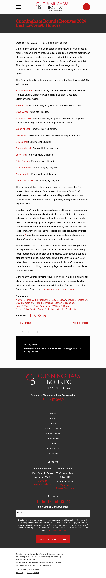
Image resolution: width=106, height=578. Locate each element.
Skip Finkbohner (24, 90)
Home (53, 418)
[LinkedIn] (43, 501)
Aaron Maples (23, 174)
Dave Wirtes (22, 112)
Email (19, 512)
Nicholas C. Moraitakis (67, 309)
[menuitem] (19, 572)
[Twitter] (68, 501)
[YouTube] (62, 501)
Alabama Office (53, 428)
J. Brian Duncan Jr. (41, 306)
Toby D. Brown (58, 300)
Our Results (53, 438)
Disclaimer (53, 453)
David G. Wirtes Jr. (77, 300)
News (19, 300)
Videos (53, 443)
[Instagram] (49, 501)
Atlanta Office (53, 433)
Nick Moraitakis (23, 167)
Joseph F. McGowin (26, 309)
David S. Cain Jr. (24, 303)
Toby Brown (22, 105)
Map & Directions (42, 484)
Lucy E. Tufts (22, 306)
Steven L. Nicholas (64, 303)
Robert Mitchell (23, 148)
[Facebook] (37, 501)
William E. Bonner (61, 306)
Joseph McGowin (25, 180)
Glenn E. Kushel (46, 309)
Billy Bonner (22, 142)
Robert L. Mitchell (44, 303)
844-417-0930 (53, 399)
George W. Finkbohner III (36, 300)
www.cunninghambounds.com (59, 289)
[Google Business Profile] (56, 501)
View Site (42, 481)
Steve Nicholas (23, 118)
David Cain (21, 135)
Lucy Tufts (21, 154)
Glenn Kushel (23, 129)
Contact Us (53, 448)
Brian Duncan (23, 161)
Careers (53, 423)
